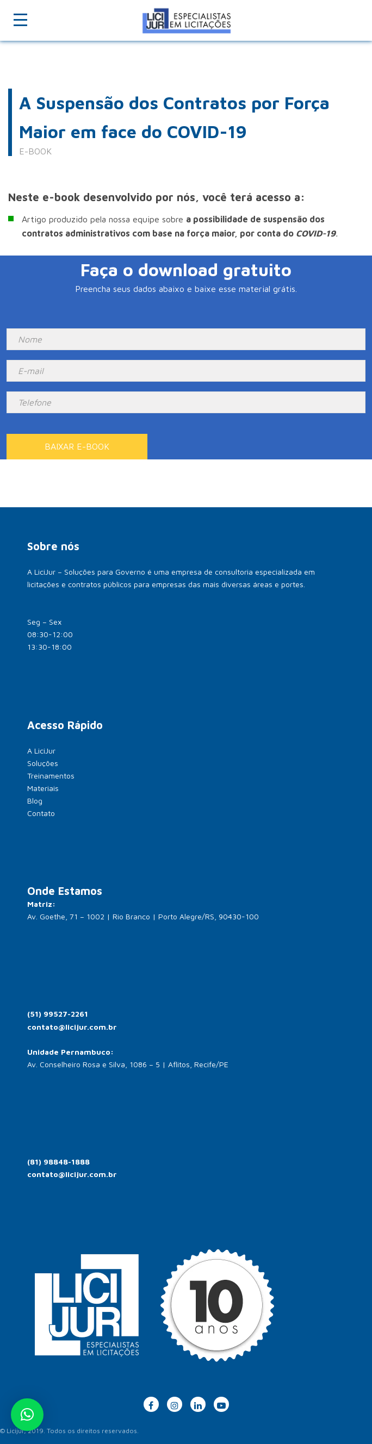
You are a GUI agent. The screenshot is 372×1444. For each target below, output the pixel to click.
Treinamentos (51, 775)
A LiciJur (41, 750)
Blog (34, 800)
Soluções (42, 763)
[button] (27, 1414)
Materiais (43, 788)
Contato (41, 813)
